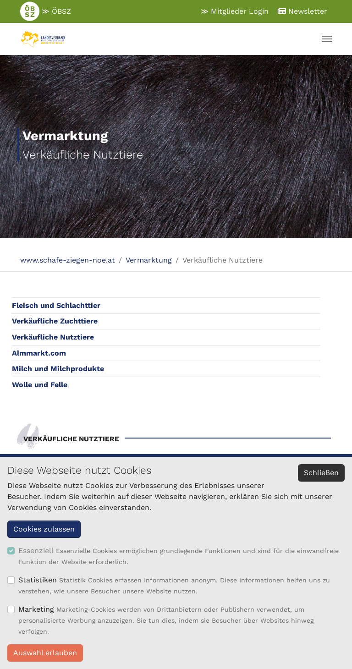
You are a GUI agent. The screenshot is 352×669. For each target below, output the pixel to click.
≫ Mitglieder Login (235, 11)
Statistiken (37, 580)
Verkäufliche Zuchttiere (55, 321)
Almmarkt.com (39, 353)
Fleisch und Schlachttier (56, 305)
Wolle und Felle (39, 384)
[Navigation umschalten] (327, 39)
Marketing (36, 609)
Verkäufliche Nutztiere (53, 337)
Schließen (321, 472)
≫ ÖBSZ (45, 11)
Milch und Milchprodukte (58, 368)
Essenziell (36, 550)
